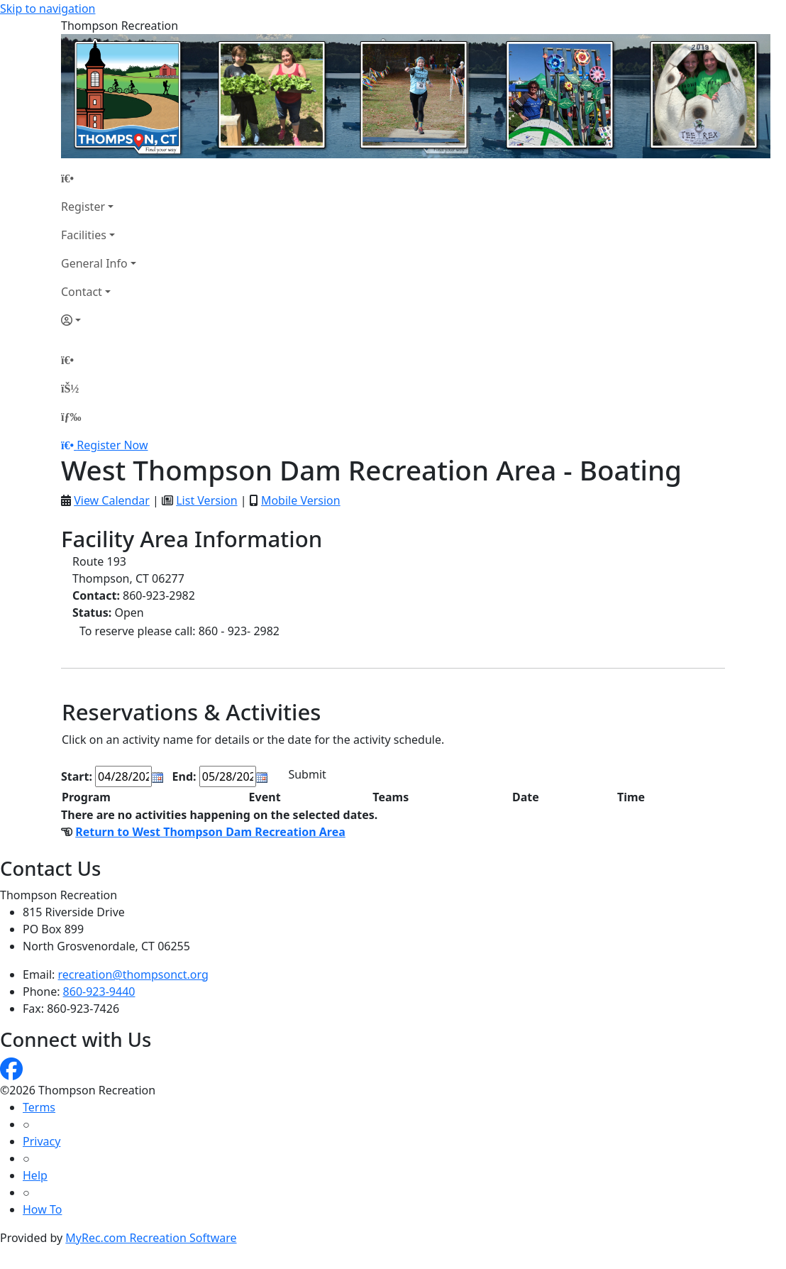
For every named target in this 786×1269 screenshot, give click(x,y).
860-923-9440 (99, 991)
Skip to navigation (47, 8)
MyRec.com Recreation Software (150, 1238)
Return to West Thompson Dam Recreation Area (210, 832)
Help (35, 1175)
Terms (39, 1107)
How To (42, 1209)
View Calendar (112, 500)
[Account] (98, 320)
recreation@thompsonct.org (133, 974)
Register (83, 206)
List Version (206, 500)
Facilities (83, 235)
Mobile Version (301, 500)
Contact (81, 292)
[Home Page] (98, 178)
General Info (94, 263)
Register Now (112, 445)
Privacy (41, 1141)
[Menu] (71, 416)
